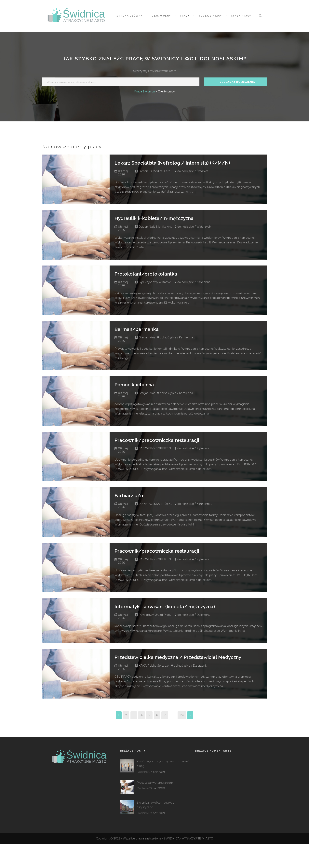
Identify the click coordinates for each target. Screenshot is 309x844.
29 (182, 715)
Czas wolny (161, 16)
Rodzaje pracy (210, 16)
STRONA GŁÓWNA (129, 16)
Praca (184, 16)
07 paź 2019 (156, 772)
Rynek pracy (241, 16)
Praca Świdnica (144, 91)
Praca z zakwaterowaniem (155, 782)
